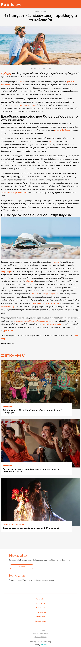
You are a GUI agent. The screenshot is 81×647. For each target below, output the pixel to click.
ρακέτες (52, 141)
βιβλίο (56, 262)
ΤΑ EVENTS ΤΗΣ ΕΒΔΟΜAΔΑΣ (14, 524)
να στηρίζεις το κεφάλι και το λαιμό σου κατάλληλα (34, 321)
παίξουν (33, 168)
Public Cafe (40, 603)
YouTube (22, 586)
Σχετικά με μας (40, 612)
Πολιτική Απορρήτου (40, 634)
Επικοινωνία (40, 617)
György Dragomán (50, 294)
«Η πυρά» (34, 294)
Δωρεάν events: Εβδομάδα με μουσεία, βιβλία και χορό (31, 528)
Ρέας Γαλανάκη (7, 306)
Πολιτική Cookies (41, 637)
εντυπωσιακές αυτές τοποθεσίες (24, 105)
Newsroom (40, 608)
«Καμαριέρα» (6, 271)
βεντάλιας (8, 330)
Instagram (27, 586)
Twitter (17, 586)
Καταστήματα (40, 621)
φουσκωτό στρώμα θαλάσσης (13, 192)
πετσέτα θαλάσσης (62, 130)
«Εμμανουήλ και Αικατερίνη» (46, 303)
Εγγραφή (22, 567)
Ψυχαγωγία (43, 11)
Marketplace (40, 599)
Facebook (12, 586)
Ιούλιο (22, 81)
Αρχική (36, 11)
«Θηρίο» (29, 281)
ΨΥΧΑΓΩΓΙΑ (7, 406)
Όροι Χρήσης (40, 630)
